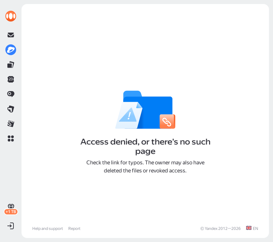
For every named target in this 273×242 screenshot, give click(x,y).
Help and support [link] (47, 228)
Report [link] (74, 228)
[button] (10, 138)
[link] (10, 16)
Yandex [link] (211, 228)
